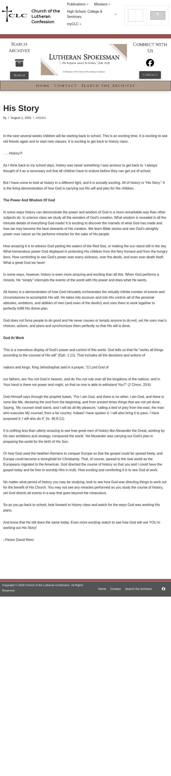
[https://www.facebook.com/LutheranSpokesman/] (163, 589)
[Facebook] (150, 65)
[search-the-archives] (19, 65)
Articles (41, 117)
